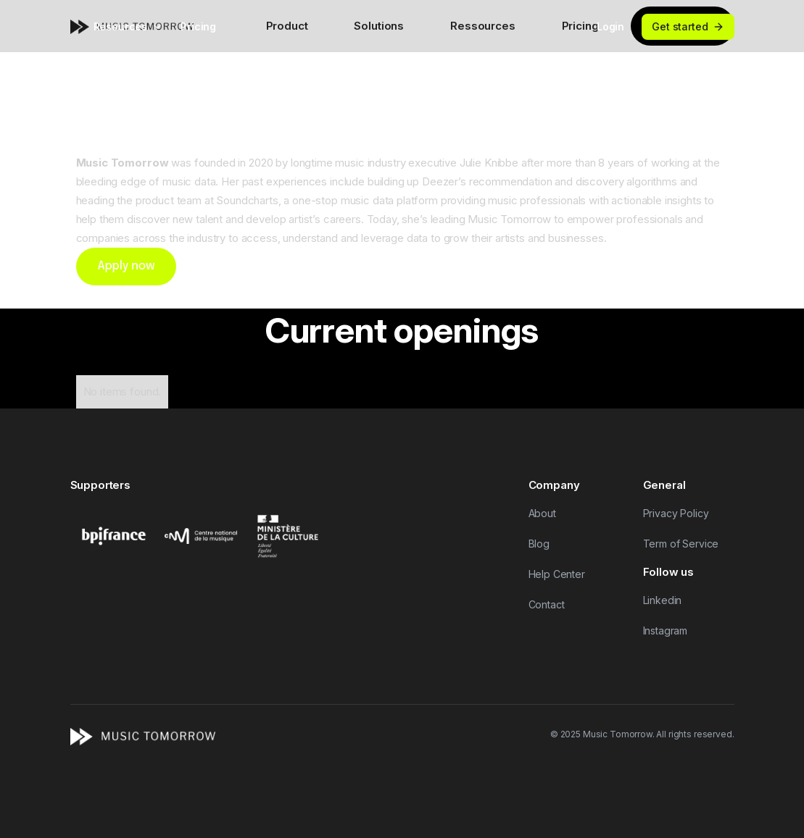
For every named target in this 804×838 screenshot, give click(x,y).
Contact (547, 604)
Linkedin (662, 600)
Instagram (665, 630)
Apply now (126, 266)
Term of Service (681, 543)
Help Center (557, 574)
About (542, 513)
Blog (539, 543)
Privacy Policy (676, 513)
